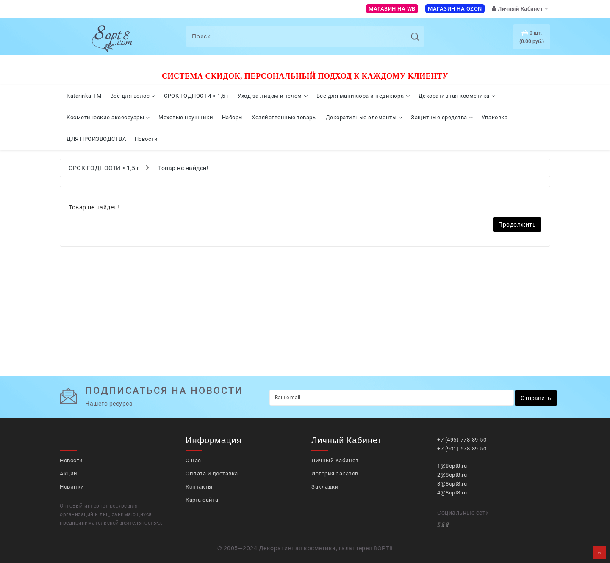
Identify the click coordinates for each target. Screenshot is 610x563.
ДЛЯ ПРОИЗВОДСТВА (96, 139)
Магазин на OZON (455, 8)
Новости (146, 139)
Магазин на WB (392, 8)
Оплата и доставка (212, 473)
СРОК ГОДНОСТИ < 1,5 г (196, 96)
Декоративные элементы (364, 117)
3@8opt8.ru (452, 484)
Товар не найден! (183, 168)
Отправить (536, 398)
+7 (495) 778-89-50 (461, 440)
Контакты (199, 486)
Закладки (324, 486)
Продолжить (517, 224)
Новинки (72, 486)
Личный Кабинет (334, 460)
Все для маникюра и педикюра (363, 96)
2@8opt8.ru (452, 475)
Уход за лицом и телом (273, 96)
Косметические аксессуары (108, 117)
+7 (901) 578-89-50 (461, 448)
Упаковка (494, 117)
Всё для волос (132, 96)
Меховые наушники (185, 117)
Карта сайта (202, 500)
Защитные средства (442, 117)
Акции (69, 473)
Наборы (232, 117)
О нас (193, 460)
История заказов (334, 473)
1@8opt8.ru (452, 466)
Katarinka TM (84, 96)
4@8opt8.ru (452, 492)
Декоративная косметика (457, 96)
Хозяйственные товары (284, 117)
